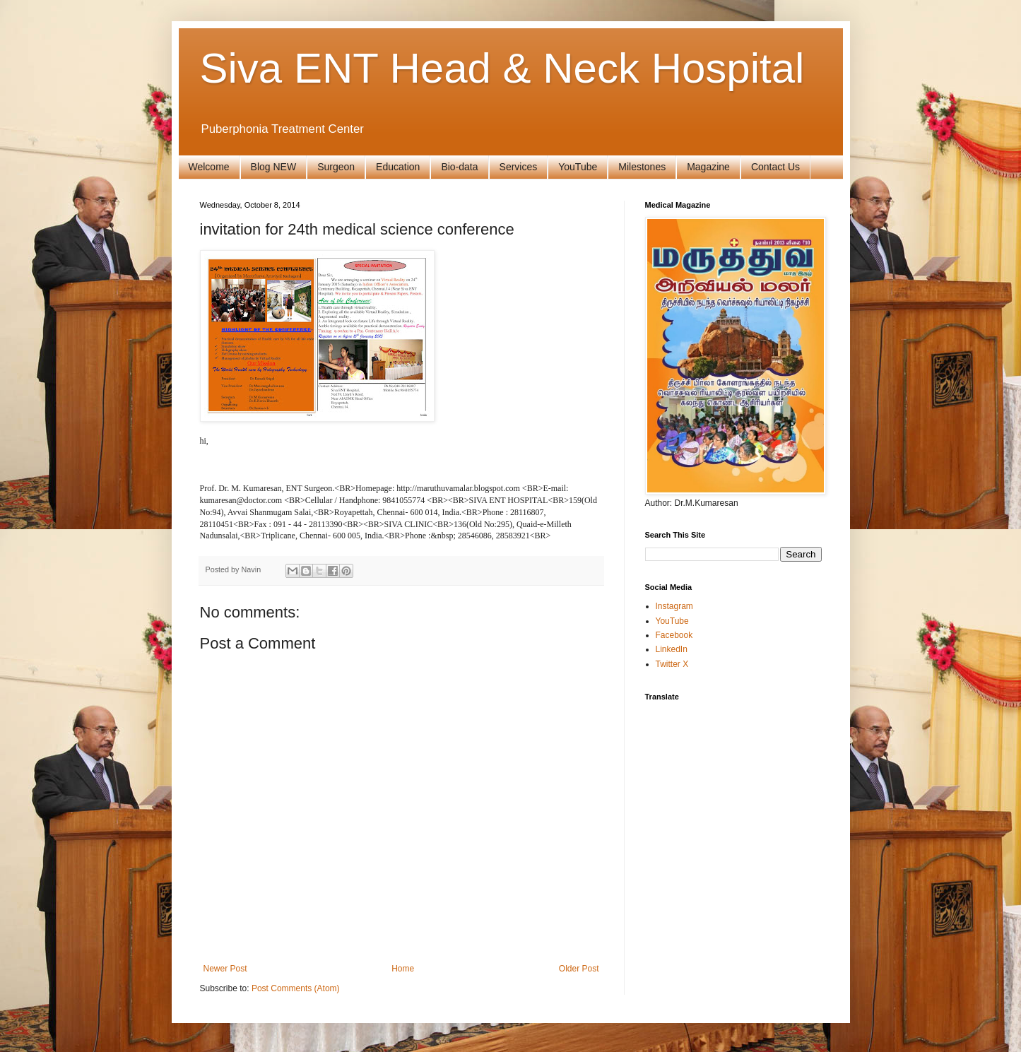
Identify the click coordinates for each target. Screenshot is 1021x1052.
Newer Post (225, 969)
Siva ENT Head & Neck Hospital (502, 68)
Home (402, 969)
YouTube (577, 166)
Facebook (674, 635)
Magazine (708, 166)
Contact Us (775, 166)
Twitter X (672, 664)
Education (398, 166)
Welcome (209, 166)
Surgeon (336, 166)
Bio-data (459, 166)
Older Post (579, 969)
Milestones (642, 166)
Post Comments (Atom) (296, 988)
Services (519, 166)
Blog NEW (274, 166)
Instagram (674, 606)
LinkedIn (671, 649)
